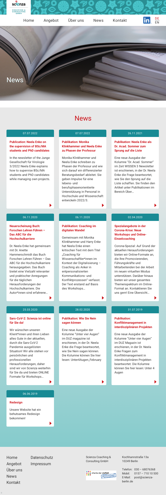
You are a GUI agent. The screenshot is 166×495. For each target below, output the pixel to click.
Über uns (76, 20)
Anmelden (1, 492)
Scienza (18, 7)
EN (157, 22)
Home (28, 20)
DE (157, 18)
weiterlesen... (49, 205)
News (98, 20)
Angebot (51, 20)
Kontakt (120, 20)
